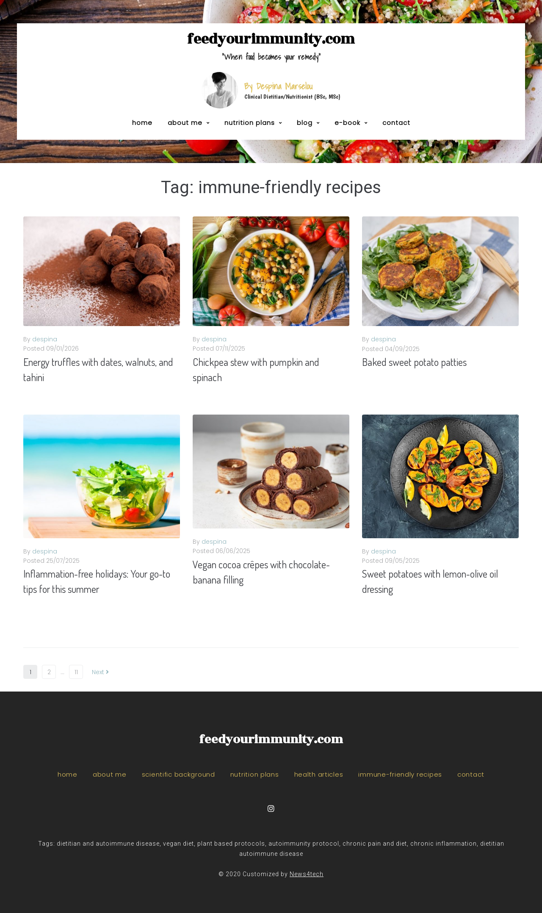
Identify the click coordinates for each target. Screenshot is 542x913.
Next (100, 672)
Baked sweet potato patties (414, 361)
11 (76, 672)
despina (44, 339)
